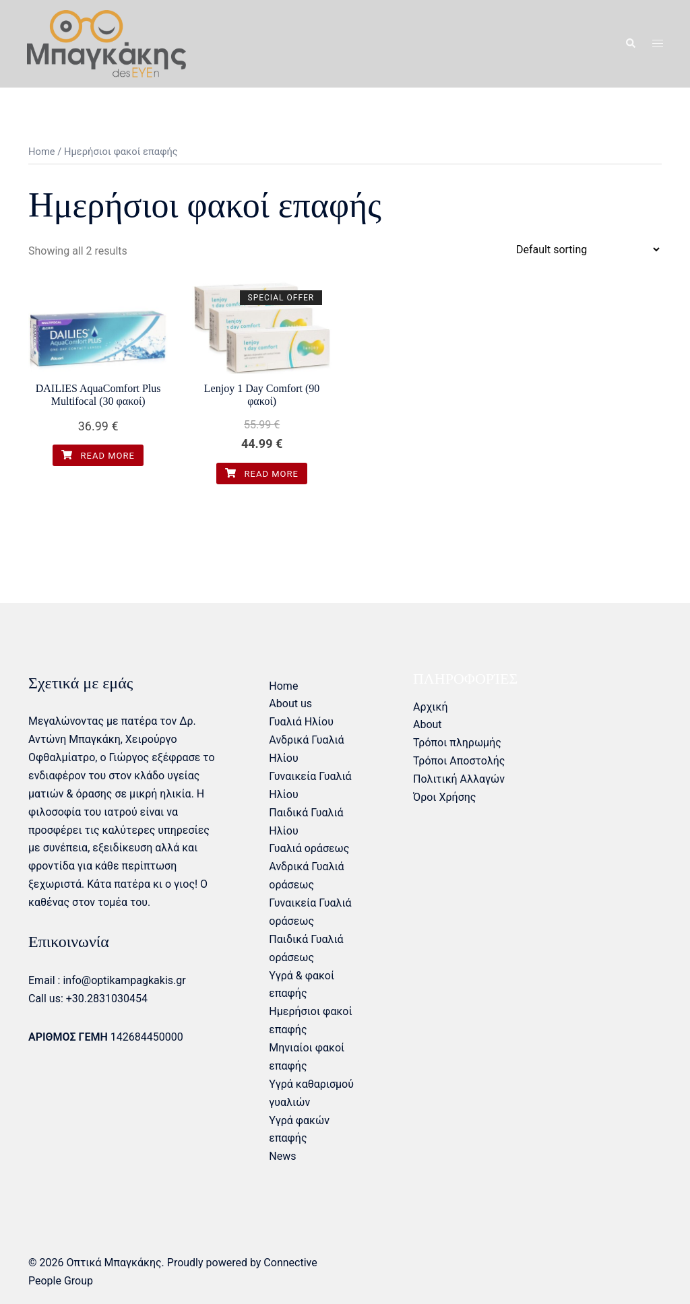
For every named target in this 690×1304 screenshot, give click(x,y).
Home (41, 151)
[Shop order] (587, 249)
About (427, 724)
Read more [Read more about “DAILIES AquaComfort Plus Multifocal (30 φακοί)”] (98, 456)
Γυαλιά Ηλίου (301, 721)
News (282, 1156)
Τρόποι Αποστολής (459, 760)
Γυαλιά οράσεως (309, 848)
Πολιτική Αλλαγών (459, 779)
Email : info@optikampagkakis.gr (107, 980)
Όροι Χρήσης (444, 797)
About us (290, 703)
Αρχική (430, 706)
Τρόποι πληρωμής (457, 742)
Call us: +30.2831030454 (88, 998)
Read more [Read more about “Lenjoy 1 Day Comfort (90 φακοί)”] (262, 474)
